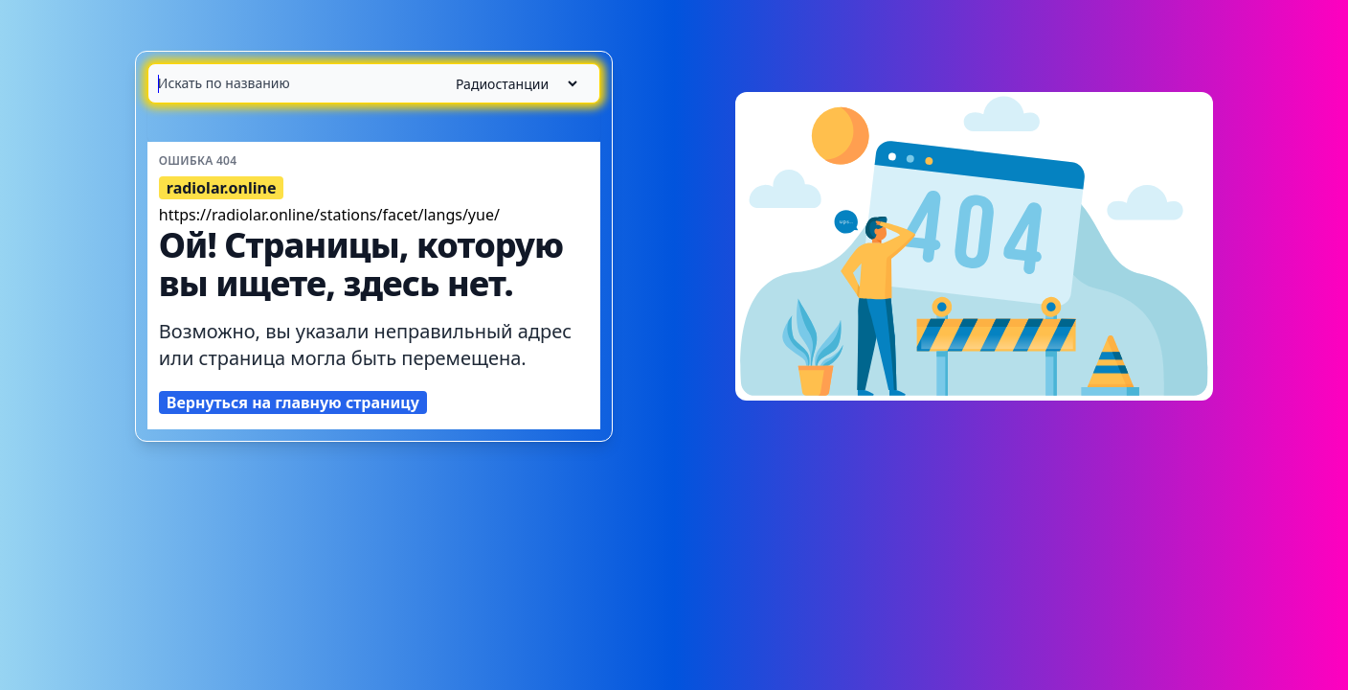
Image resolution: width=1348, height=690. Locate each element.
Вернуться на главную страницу (293, 402)
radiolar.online (222, 187)
